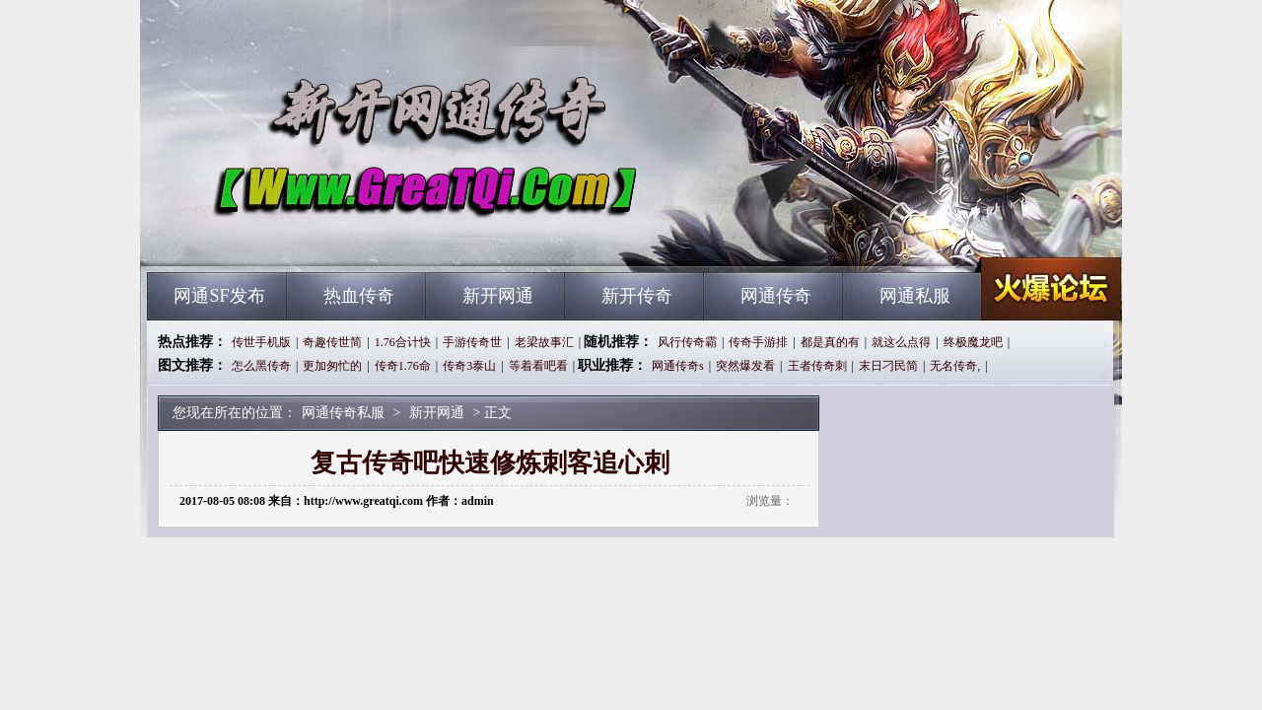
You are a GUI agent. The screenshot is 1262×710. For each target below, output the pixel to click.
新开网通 (497, 296)
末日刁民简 (888, 366)
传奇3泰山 (469, 366)
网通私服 (914, 296)
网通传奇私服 (336, 237)
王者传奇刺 (817, 366)
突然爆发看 (745, 366)
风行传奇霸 (687, 342)
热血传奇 (358, 296)
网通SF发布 (219, 296)
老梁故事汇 (544, 342)
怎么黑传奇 (261, 366)
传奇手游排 (758, 342)
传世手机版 (261, 342)
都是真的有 (830, 342)
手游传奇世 (472, 342)
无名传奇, (955, 366)
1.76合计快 (403, 342)
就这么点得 (901, 342)
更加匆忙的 (332, 366)
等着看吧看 (538, 366)
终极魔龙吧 (973, 342)
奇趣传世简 (332, 342)
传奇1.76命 (403, 366)
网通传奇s (678, 366)
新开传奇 (636, 296)
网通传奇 (775, 296)
